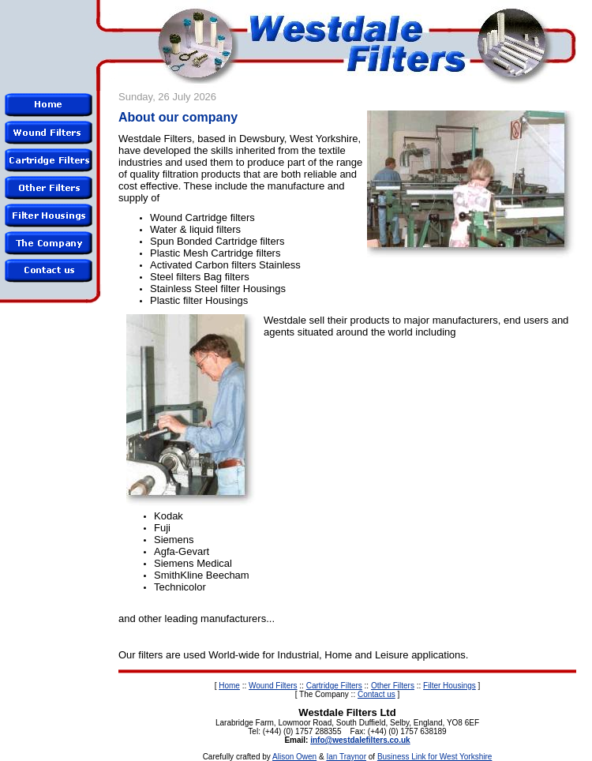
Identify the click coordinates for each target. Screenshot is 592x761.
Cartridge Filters (334, 685)
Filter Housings (449, 685)
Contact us (376, 694)
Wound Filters (273, 685)
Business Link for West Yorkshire (434, 756)
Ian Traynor (346, 756)
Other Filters (392, 685)
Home (229, 685)
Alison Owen (294, 756)
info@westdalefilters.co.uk (360, 740)
